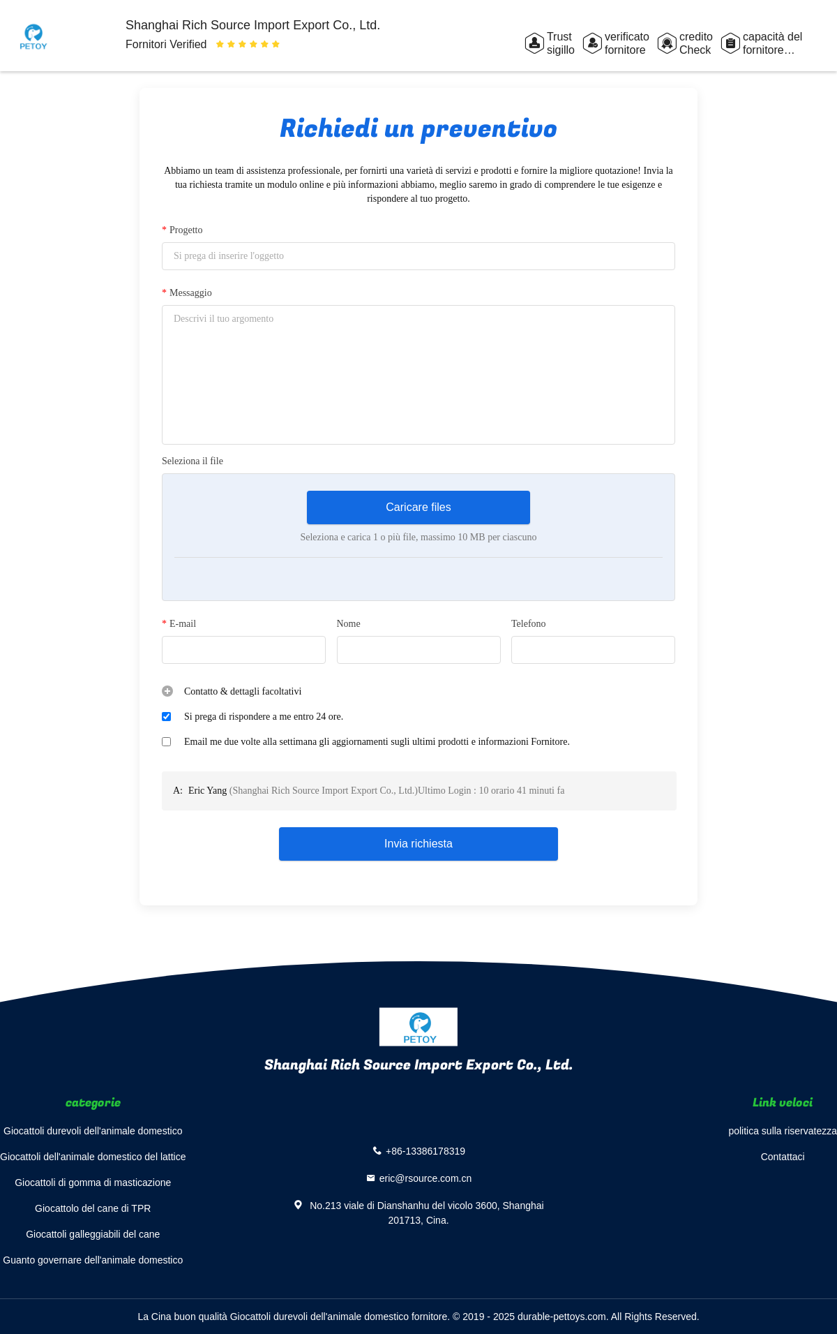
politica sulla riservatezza (782, 1130)
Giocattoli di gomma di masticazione (93, 1182)
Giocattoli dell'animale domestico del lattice (93, 1156)
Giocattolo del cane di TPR (93, 1208)
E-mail (179, 624)
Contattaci (783, 1156)
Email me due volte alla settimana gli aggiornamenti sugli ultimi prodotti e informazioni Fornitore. (377, 741)
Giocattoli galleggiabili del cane (93, 1234)
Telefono (528, 623)
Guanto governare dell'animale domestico (93, 1260)
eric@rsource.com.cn (425, 1178)
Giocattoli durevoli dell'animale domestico (92, 1130)
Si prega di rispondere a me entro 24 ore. (263, 716)
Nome (349, 623)
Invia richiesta (418, 844)
